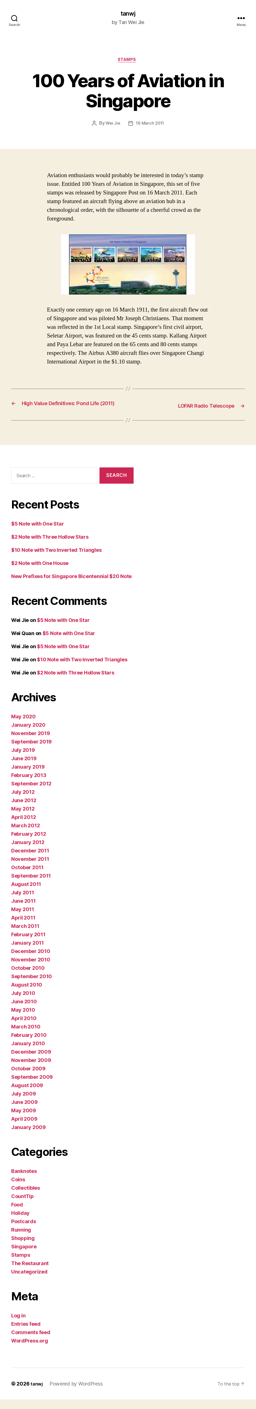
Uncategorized (29, 1281)
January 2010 (28, 1053)
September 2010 (31, 986)
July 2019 (23, 759)
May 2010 (23, 1019)
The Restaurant (30, 1273)
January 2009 (28, 1137)
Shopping (23, 1248)
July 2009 (23, 1103)
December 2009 (31, 1061)
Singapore (24, 1256)
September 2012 (31, 793)
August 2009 (27, 1095)
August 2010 (26, 994)
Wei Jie (112, 125)
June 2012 (23, 810)
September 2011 (31, 885)
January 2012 (27, 852)
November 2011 (30, 868)
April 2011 (23, 927)
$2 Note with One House (39, 573)
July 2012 (23, 801)
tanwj (128, 14)
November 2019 (30, 743)
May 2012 (23, 818)
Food (17, 1214)
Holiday (20, 1222)
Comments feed (30, 1342)
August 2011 (26, 894)
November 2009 (31, 1070)
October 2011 (27, 877)
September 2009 (32, 1086)
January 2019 (28, 776)
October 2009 (28, 1078)
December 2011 (30, 860)
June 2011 (23, 910)
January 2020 (28, 734)
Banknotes (24, 1181)
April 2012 (23, 827)
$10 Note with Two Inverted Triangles (56, 559)
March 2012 (25, 835)
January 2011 (27, 952)
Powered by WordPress (77, 1393)
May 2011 (22, 919)
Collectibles (25, 1197)
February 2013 (28, 785)
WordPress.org (29, 1350)
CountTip (22, 1206)
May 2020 (23, 726)
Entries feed (26, 1333)
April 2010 (23, 1028)
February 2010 (29, 1044)
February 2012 (28, 843)
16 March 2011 (150, 125)
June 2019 (24, 768)
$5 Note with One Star (37, 533)
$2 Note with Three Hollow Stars (50, 546)
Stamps (128, 61)
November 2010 (30, 969)
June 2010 (24, 1011)
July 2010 (23, 1003)
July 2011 (22, 902)
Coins (18, 1189)
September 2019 (31, 751)
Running (21, 1239)
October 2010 (28, 977)
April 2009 (24, 1128)
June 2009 (24, 1112)
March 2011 (25, 935)
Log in (18, 1325)
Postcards (23, 1231)
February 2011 (28, 944)
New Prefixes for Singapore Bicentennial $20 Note (71, 586)
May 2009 (23, 1120)
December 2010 (30, 961)
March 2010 (25, 1036)
